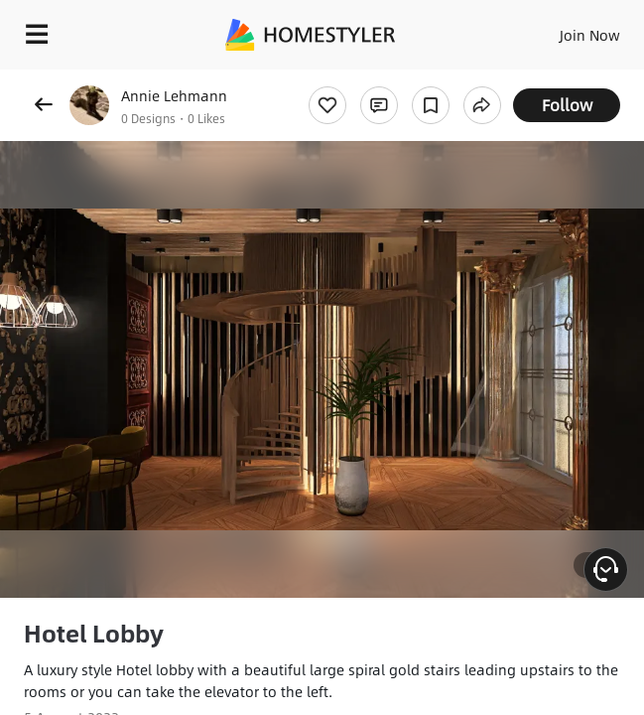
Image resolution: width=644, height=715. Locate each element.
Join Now (590, 35)
